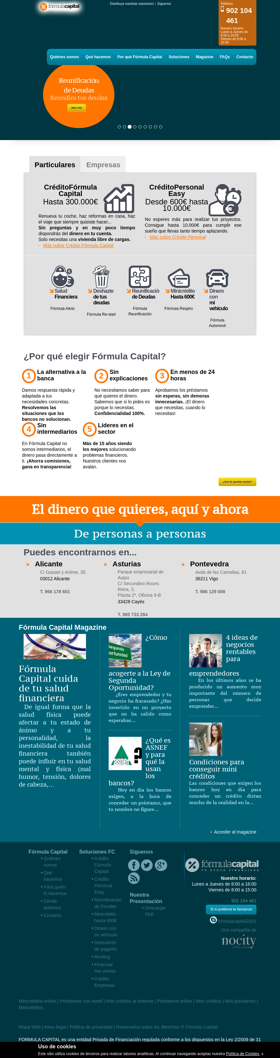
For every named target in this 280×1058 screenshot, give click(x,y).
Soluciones (179, 57)
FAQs (225, 57)
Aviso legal (55, 1027)
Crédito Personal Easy (103, 886)
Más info (76, 107)
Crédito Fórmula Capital (102, 865)
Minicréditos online (37, 1001)
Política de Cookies (242, 1054)
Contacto (244, 57)
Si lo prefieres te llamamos (231, 909)
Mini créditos (208, 1001)
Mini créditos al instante (129, 1001)
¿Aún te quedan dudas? (237, 481)
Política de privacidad (91, 1027)
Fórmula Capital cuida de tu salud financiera (48, 683)
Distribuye (132, 3)
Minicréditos (31, 1007)
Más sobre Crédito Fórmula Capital (78, 245)
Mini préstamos (240, 1001)
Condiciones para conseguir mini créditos (216, 769)
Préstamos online (174, 1001)
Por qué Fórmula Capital (139, 57)
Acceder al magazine (235, 831)
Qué (98, 57)
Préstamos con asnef (81, 1001)
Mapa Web (29, 1027)
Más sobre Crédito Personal (178, 237)
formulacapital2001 (233, 920)
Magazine (204, 57)
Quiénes (64, 57)
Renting (102, 956)
